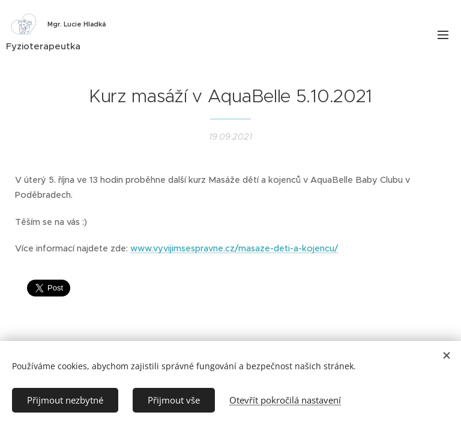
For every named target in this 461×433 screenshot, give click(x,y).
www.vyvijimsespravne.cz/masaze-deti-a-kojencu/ (234, 248)
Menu (443, 34)
